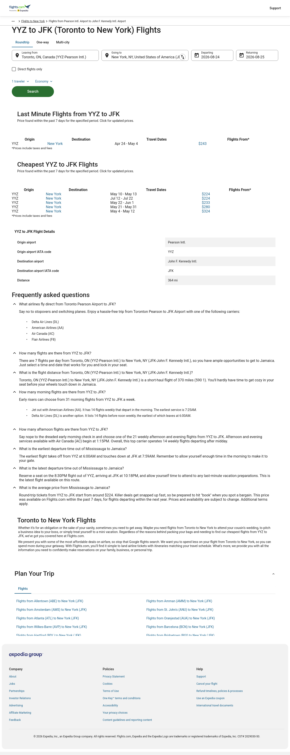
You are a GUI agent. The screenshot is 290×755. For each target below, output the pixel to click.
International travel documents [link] (214, 708)
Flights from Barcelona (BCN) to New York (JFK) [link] (180, 630)
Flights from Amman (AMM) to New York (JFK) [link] (179, 604)
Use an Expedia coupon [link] (210, 701)
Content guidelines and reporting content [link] (127, 723)
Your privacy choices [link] (115, 715)
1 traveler (240, 44)
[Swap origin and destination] (101, 57)
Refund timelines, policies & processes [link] (219, 694)
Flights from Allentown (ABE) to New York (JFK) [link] (49, 604)
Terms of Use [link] (111, 694)
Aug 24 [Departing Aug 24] (207, 59)
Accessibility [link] (110, 708)
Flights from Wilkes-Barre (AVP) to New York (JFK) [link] (51, 630)
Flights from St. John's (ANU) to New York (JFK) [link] (179, 613)
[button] (145, 577)
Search (33, 86)
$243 (202, 147)
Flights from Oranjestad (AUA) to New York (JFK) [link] (180, 621)
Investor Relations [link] (20, 701)
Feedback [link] (15, 723)
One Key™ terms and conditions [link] (121, 701)
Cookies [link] (107, 687)
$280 (206, 210)
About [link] (12, 679)
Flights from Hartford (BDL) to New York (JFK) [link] (48, 638)
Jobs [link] (12, 687)
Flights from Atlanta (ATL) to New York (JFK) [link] (47, 621)
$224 (206, 197)
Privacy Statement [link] (114, 679)
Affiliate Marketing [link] (20, 715)
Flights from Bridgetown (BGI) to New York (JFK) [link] (180, 638)
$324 (206, 214)
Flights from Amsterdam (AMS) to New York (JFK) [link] (51, 613)
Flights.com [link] (16, 22)
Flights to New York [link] (88, 22)
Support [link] (201, 679)
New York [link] (67, 22)
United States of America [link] (42, 22)
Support (275, 8)
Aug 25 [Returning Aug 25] (251, 59)
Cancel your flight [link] (207, 687)
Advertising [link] (16, 708)
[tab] (22, 45)
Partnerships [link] (16, 694)
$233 (206, 206)
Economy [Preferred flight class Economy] (264, 44)
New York (55, 147)
